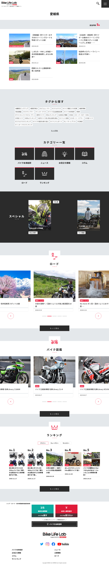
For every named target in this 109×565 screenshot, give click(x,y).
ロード (24, 175)
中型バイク (19, 118)
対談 (71, 115)
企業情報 (57, 553)
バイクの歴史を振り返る (41, 121)
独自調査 (18, 112)
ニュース (44, 156)
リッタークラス (41, 112)
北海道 (80, 121)
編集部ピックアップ (22, 108)
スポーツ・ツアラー (77, 118)
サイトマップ (16, 559)
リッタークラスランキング (24, 125)
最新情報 (82, 108)
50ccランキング (51, 115)
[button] (11, 316)
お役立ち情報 (64, 156)
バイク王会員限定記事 (55, 112)
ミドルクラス (57, 108)
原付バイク (40, 115)
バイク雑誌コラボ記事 (70, 108)
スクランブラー (29, 112)
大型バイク (89, 118)
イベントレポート (56, 121)
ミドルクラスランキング (23, 121)
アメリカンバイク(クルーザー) (25, 115)
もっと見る (54, 131)
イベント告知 (64, 118)
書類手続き (34, 108)
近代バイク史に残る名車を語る (48, 118)
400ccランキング (31, 118)
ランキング (44, 175)
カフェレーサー (45, 108)
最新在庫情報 (43, 513)
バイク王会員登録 (54, 523)
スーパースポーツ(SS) (82, 115)
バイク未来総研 (69, 112)
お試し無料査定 (66, 513)
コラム (84, 156)
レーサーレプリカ (70, 121)
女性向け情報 (63, 115)
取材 (78, 112)
